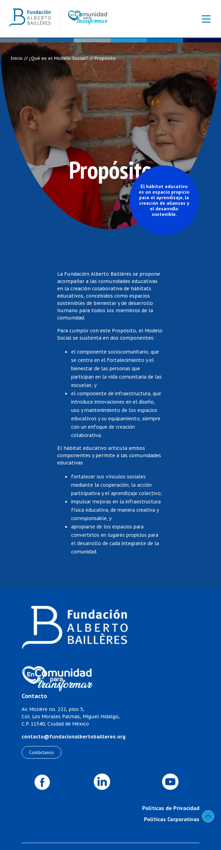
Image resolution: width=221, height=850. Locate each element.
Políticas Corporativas (171, 819)
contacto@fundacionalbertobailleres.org (73, 737)
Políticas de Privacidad (170, 807)
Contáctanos (41, 752)
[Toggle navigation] (202, 19)
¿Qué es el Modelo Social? (58, 58)
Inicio (17, 58)
